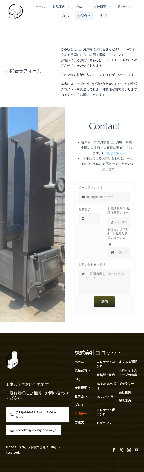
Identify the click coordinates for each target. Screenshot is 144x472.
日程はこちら (112, 155)
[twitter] (121, 450)
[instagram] (129, 450)
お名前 (84, 211)
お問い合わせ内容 (91, 266)
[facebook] (114, 450)
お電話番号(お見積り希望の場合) (118, 212)
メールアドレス (90, 189)
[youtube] (136, 450)
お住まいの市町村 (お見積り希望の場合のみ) (118, 235)
